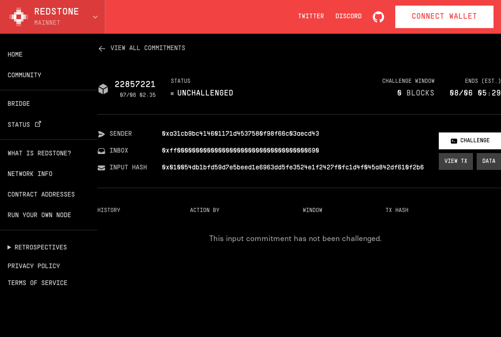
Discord (348, 17)
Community (24, 76)
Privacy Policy (33, 267)
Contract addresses (41, 195)
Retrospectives (41, 248)
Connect (444, 17)
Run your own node (39, 215)
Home (14, 55)
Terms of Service (37, 283)
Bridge (18, 104)
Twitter (311, 17)
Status (25, 125)
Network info (29, 174)
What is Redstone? (39, 154)
